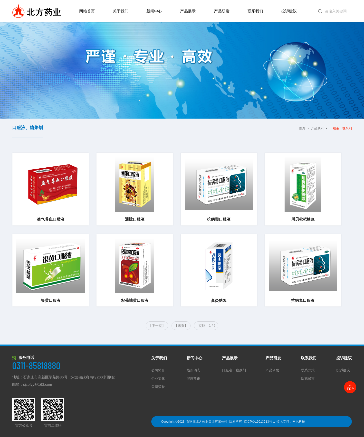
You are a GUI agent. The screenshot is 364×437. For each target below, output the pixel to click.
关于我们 (159, 358)
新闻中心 (194, 358)
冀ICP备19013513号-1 (259, 421)
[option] (182, 70)
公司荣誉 (158, 387)
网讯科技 (298, 421)
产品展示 (317, 128)
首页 (302, 128)
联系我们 (308, 358)
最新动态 (193, 370)
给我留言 (308, 378)
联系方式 (308, 370)
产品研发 (273, 358)
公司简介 (158, 370)
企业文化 (158, 378)
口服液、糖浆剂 (234, 370)
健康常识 (193, 378)
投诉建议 (344, 358)
